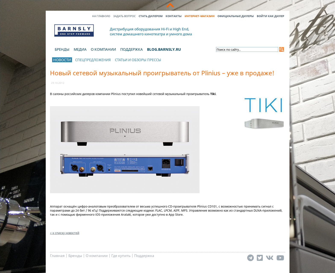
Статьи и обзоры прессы (138, 60)
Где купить (121, 255)
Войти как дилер (270, 16)
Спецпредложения (93, 60)
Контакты (174, 16)
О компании (103, 49)
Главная (57, 255)
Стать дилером (151, 16)
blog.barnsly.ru (164, 49)
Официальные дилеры (235, 16)
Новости (62, 59)
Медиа (80, 49)
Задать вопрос (124, 16)
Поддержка (131, 49)
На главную (101, 16)
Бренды (62, 49)
